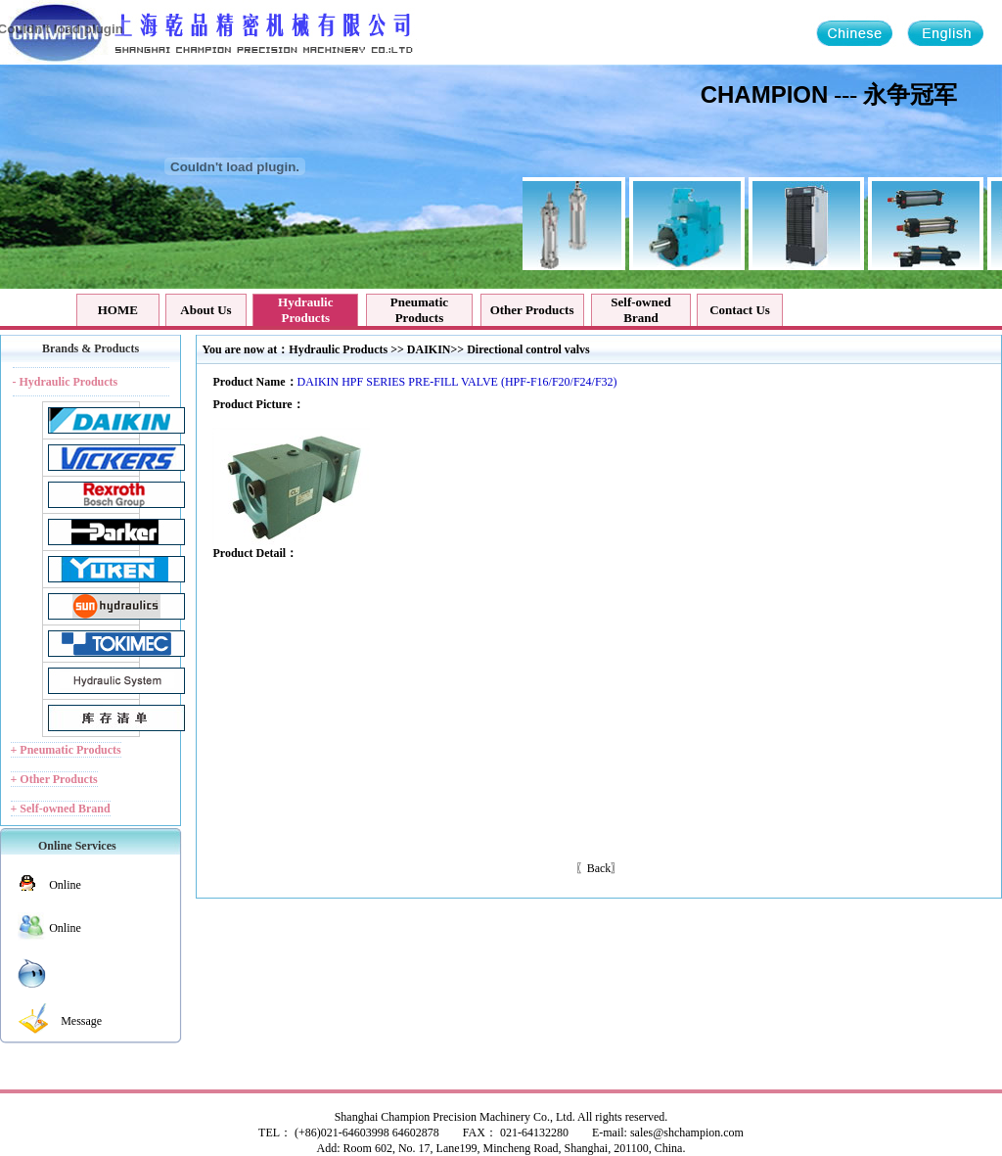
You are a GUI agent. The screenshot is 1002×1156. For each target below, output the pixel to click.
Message (81, 1021)
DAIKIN (429, 349)
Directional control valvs (528, 349)
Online (65, 885)
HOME (118, 309)
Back (599, 868)
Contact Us (739, 309)
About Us (205, 309)
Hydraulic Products (338, 349)
